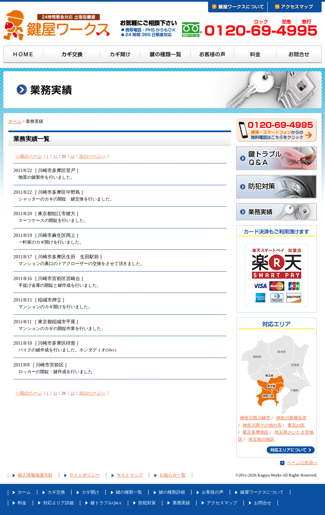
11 (55, 156)
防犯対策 (276, 186)
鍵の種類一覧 (165, 56)
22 (72, 156)
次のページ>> (92, 156)
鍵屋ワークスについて (262, 492)
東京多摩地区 (256, 432)
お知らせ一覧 (172, 475)
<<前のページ (28, 156)
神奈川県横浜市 (291, 418)
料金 (255, 56)
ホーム (23, 56)
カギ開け (120, 56)
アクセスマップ (222, 503)
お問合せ (299, 56)
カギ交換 (71, 56)
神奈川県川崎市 (255, 418)
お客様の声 (212, 56)
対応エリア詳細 (58, 503)
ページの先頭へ (302, 462)
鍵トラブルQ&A (276, 158)
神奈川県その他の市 (262, 425)
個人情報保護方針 (35, 475)
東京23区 (296, 425)
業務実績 (181, 503)
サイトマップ (130, 475)
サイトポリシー (84, 475)
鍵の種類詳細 (172, 492)
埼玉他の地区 (261, 439)
